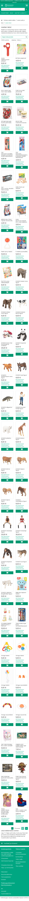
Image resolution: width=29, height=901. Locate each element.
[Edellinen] (22, 828)
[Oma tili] (24, 5)
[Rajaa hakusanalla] (14, 37)
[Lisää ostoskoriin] (7, 70)
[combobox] (14, 9)
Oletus (19, 40)
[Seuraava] (26, 828)
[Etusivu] (9, 5)
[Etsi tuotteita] (14, 9)
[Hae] (26, 9)
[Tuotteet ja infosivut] (2, 5)
